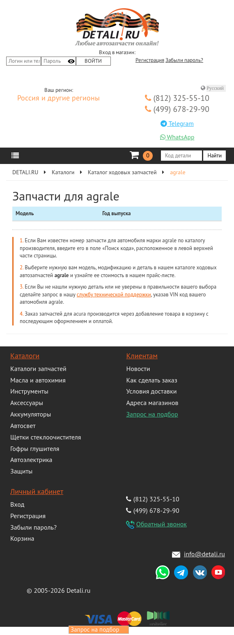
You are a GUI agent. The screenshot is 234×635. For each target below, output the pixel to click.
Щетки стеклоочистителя (45, 437)
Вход (17, 504)
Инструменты (29, 391)
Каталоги (63, 172)
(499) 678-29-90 (177, 109)
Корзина (22, 538)
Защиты (21, 471)
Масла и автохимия (38, 380)
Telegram (177, 123)
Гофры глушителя (34, 448)
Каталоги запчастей (38, 368)
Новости (138, 368)
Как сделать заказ (151, 380)
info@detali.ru (204, 554)
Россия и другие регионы (58, 98)
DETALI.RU (25, 172)
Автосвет (23, 425)
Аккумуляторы (30, 414)
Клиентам (141, 355)
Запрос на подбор (152, 414)
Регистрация (149, 60)
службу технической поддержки (114, 294)
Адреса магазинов (152, 402)
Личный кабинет (36, 491)
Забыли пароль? (184, 60)
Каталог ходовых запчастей (122, 172)
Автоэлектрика (31, 459)
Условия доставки (151, 391)
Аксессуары (26, 402)
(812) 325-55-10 (177, 98)
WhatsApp (177, 137)
